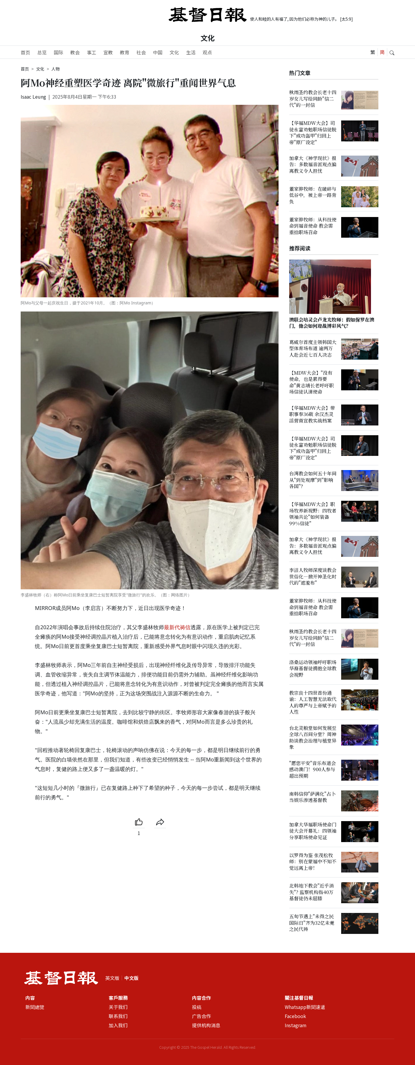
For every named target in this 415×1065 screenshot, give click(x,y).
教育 (124, 52)
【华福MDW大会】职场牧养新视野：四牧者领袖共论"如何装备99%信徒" (312, 514)
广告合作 (201, 1016)
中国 (157, 52)
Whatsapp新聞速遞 (305, 1006)
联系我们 (118, 1016)
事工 (91, 52)
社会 (141, 52)
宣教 (108, 52)
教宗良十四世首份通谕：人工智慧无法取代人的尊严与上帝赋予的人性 (312, 702)
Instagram (296, 1025)
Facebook (295, 1016)
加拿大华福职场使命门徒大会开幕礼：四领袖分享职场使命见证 (312, 831)
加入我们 (118, 1025)
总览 (42, 52)
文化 (208, 37)
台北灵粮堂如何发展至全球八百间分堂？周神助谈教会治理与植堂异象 (312, 737)
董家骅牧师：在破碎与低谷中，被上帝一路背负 (312, 195)
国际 (58, 52)
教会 (75, 52)
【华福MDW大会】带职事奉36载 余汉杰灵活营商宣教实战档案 (312, 414)
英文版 (112, 978)
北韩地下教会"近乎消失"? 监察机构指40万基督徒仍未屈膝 (311, 892)
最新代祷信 (177, 627)
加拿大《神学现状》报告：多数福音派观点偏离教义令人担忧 (312, 164)
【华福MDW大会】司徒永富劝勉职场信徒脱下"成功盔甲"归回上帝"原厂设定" (312, 132)
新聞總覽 (34, 1006)
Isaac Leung (33, 96)
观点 (207, 52)
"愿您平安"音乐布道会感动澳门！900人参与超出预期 (312, 769)
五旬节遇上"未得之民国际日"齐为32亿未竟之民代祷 (311, 923)
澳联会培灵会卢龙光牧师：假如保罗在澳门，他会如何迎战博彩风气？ (331, 322)
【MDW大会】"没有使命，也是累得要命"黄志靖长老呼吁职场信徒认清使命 (311, 382)
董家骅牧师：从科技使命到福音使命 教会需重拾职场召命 (312, 226)
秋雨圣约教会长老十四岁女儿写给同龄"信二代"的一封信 (312, 98)
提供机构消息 (206, 1025)
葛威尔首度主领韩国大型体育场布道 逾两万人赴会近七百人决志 (312, 348)
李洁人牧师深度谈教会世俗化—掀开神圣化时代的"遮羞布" (312, 576)
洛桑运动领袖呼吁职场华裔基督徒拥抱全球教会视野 (312, 668)
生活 (191, 52)
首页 (25, 52)
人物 (55, 69)
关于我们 (118, 1006)
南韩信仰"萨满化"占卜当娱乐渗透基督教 (312, 796)
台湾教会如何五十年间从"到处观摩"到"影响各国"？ (312, 480)
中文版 (131, 978)
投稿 (196, 1006)
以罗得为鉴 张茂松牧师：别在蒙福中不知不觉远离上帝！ (312, 861)
